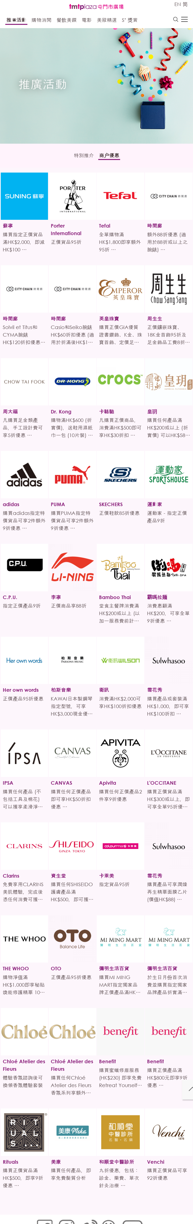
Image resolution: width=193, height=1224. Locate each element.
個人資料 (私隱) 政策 (115, 1208)
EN (177, 4)
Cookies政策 (65, 1208)
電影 (87, 21)
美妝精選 (107, 21)
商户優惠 (113, 157)
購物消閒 (41, 21)
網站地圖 (43, 1208)
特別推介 (80, 157)
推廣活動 (16, 21)
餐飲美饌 (67, 21)
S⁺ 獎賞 (130, 21)
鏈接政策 (87, 1208)
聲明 (39, 1215)
